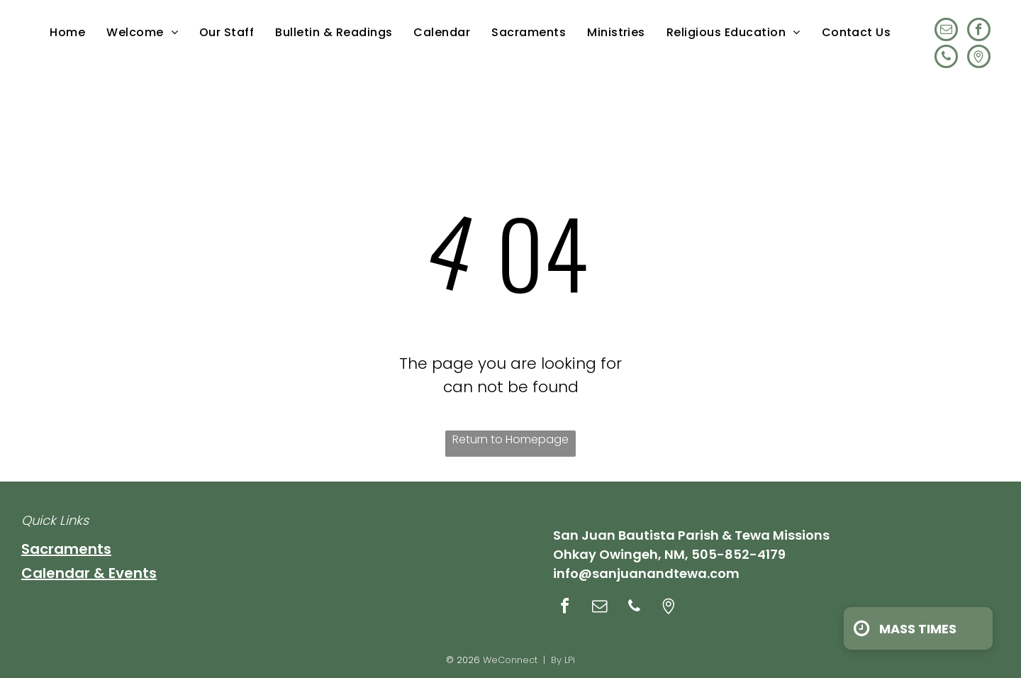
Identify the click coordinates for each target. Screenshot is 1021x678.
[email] (946, 31)
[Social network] (979, 58)
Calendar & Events (89, 573)
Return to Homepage (510, 439)
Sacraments (66, 549)
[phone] (946, 58)
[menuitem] (67, 32)
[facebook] (979, 31)
